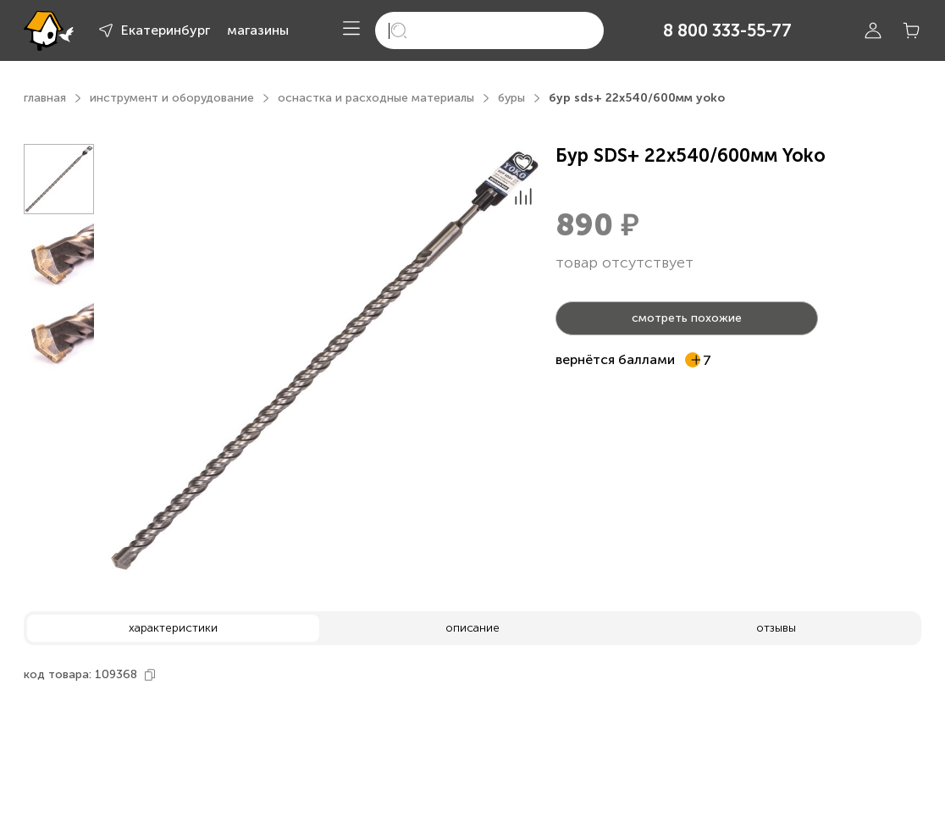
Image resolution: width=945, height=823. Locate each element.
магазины (258, 30)
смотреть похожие (687, 318)
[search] (489, 30)
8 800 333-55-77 (727, 30)
